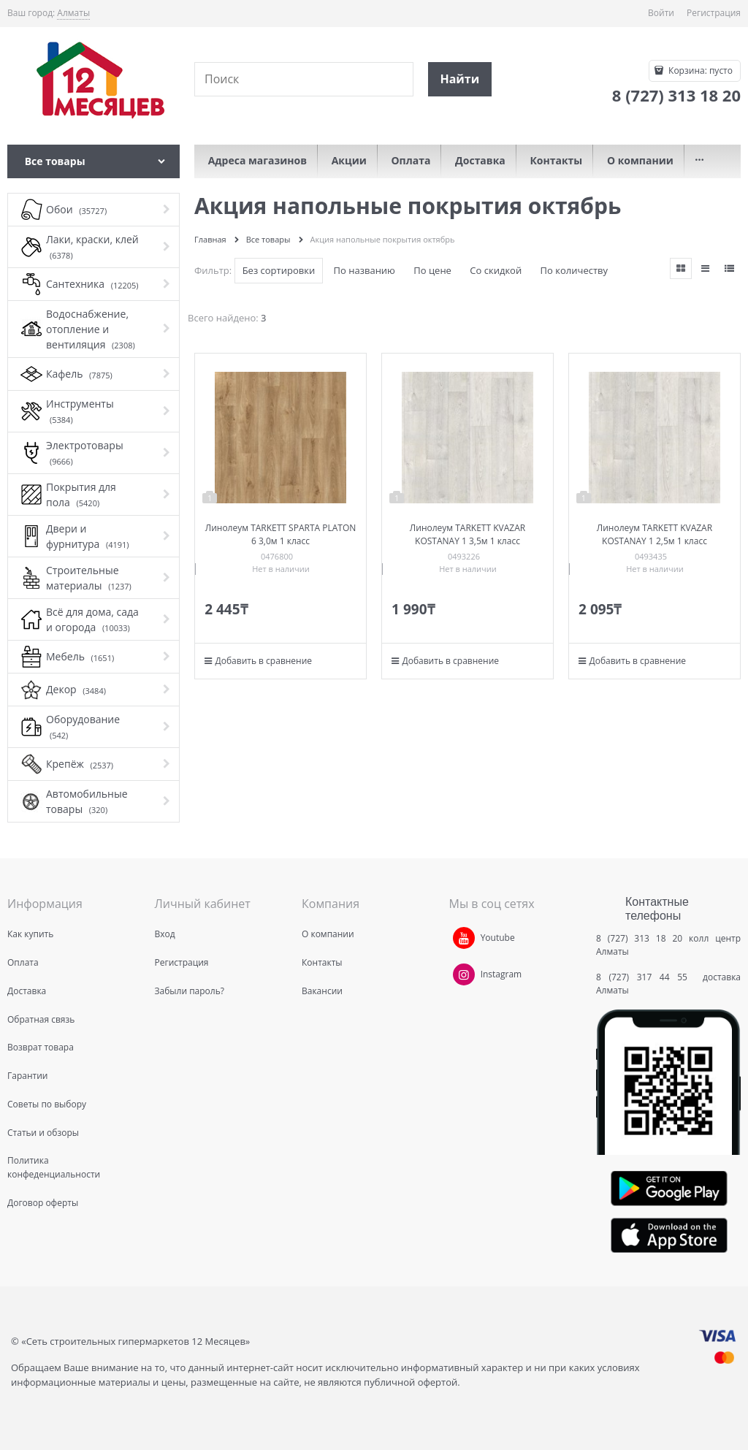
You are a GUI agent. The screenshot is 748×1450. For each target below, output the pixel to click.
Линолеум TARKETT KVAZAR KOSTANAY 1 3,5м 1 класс (467, 534)
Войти (661, 13)
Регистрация (714, 13)
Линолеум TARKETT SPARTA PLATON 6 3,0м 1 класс (280, 534)
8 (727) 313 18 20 (639, 938)
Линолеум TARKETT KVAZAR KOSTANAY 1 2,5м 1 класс (654, 534)
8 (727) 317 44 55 (645, 977)
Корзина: (699, 70)
